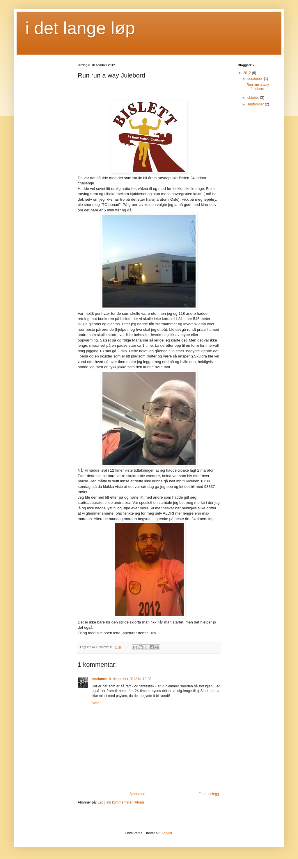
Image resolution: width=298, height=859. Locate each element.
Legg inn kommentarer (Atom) (121, 802)
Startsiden (137, 794)
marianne (99, 679)
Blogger (166, 833)
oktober (253, 98)
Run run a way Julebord (257, 87)
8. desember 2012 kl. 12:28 (130, 679)
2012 (247, 73)
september (256, 104)
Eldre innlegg (208, 794)
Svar (95, 703)
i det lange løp (80, 28)
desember (255, 79)
